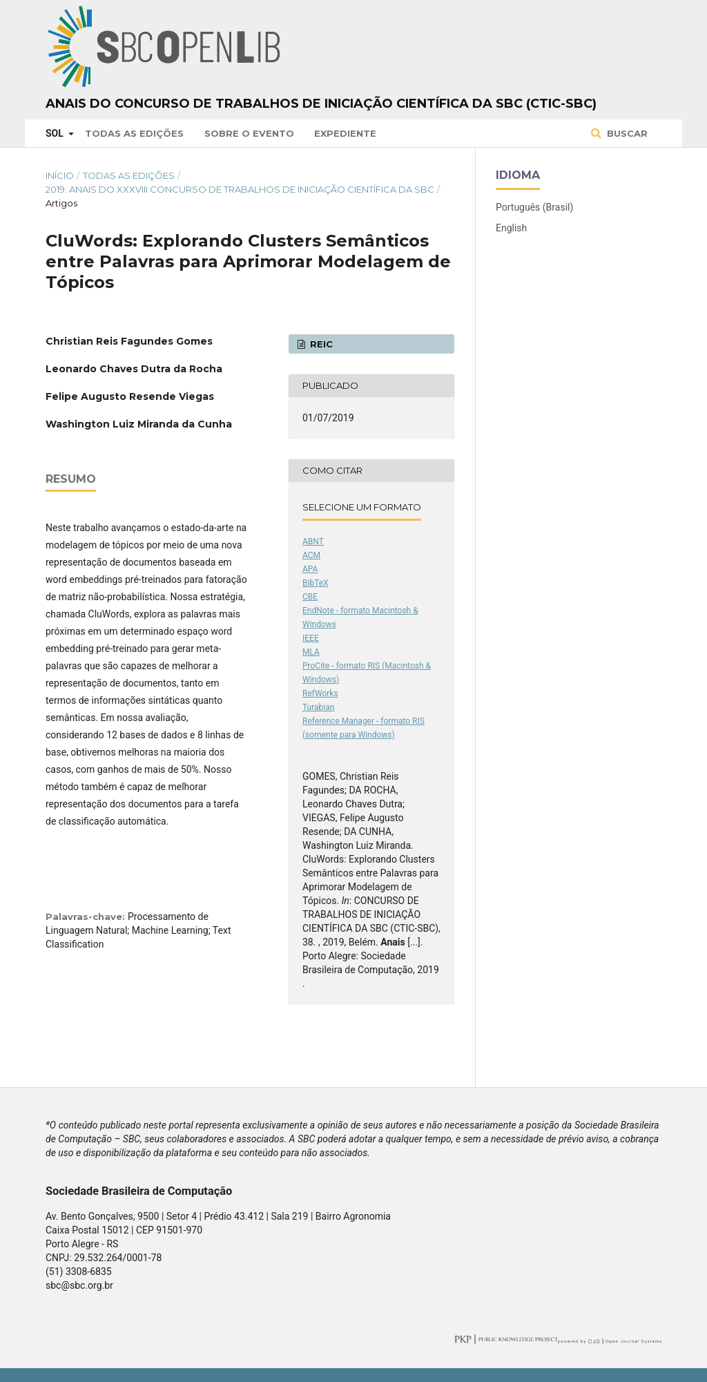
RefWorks (320, 693)
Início (60, 175)
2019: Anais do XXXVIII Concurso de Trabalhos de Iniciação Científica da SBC (240, 189)
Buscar (626, 133)
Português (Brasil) (534, 207)
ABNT (313, 541)
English (511, 227)
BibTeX (315, 583)
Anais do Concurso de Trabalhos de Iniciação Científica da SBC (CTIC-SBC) (321, 103)
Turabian (318, 707)
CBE (310, 597)
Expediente (345, 133)
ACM (311, 555)
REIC (320, 343)
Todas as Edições (134, 133)
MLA (311, 652)
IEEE (310, 638)
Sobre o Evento (249, 133)
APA (310, 569)
